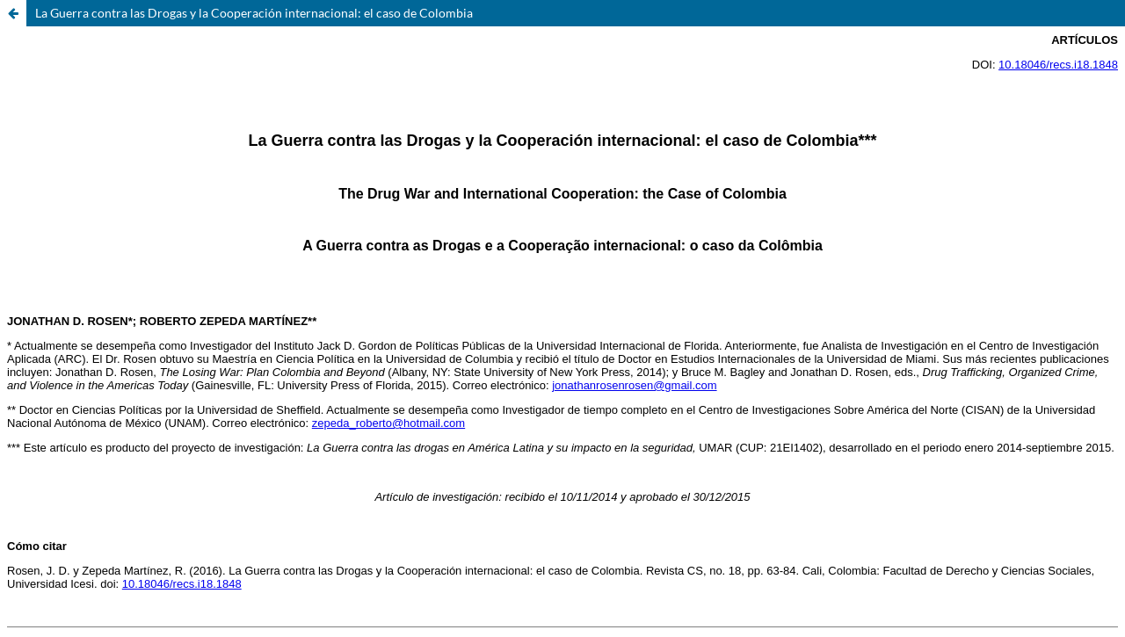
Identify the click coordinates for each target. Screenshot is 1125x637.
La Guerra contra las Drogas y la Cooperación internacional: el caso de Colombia (254, 12)
